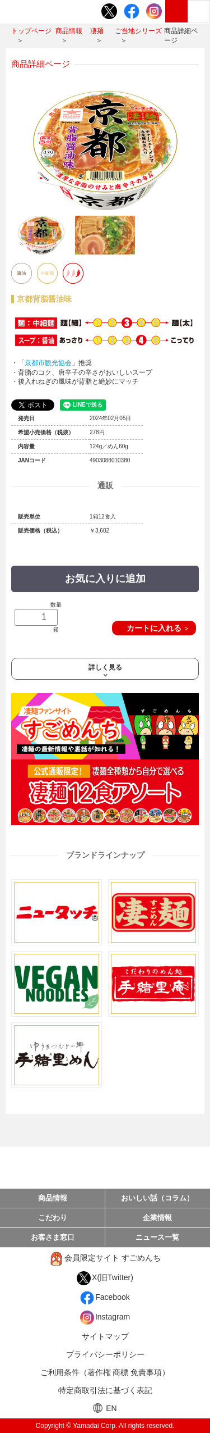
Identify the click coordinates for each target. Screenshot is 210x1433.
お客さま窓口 (52, 1237)
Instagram (105, 1318)
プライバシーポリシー (105, 1354)
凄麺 (97, 31)
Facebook (104, 1298)
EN (104, 1408)
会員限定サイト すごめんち (105, 1259)
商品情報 (68, 31)
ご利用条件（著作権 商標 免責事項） (105, 1372)
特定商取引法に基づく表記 (105, 1390)
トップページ (31, 31)
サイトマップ (105, 1336)
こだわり (52, 1217)
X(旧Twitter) (105, 1278)
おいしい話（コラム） (157, 1198)
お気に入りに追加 (105, 578)
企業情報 (157, 1217)
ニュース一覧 (157, 1237)
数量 (38, 617)
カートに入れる (154, 628)
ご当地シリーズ (138, 31)
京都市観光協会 (48, 363)
